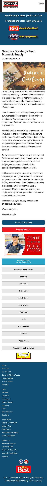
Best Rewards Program (10, 432)
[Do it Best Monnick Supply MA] (23, 472)
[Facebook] (21, 464)
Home (4, 365)
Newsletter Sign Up (9, 443)
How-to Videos (7, 381)
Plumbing (23, 312)
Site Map (5, 456)
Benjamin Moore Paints (23, 269)
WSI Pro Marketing (35, 481)
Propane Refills (7, 378)
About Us (5, 368)
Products (5, 385)
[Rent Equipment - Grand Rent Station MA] (23, 40)
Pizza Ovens (23, 341)
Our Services (6, 372)
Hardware (23, 284)
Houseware (6, 399)
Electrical (23, 277)
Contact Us (6, 440)
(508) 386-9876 (34, 21)
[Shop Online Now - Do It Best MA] (23, 31)
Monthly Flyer (6, 426)
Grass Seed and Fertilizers (23, 348)
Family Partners (7, 447)
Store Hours (6, 429)
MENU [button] (40, 4)
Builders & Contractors (10, 450)
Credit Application (8, 436)
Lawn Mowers (23, 305)
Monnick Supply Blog (9, 453)
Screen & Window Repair (11, 375)
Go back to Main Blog (23, 222)
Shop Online (6, 419)
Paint (3, 389)
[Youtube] (26, 464)
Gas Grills (23, 334)
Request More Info (23, 229)
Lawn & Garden (23, 298)
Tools (23, 319)
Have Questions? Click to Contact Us (23, 261)
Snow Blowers (23, 327)
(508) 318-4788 (34, 15)
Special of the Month (9, 423)
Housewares (23, 291)
